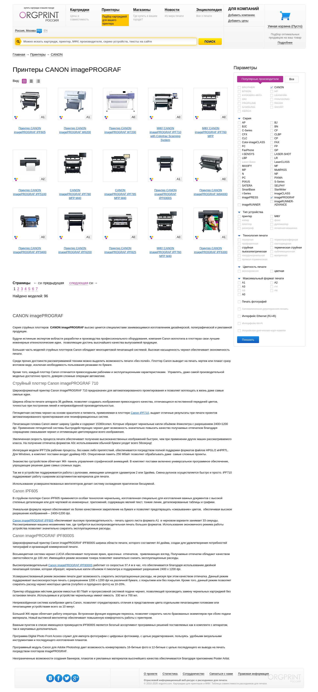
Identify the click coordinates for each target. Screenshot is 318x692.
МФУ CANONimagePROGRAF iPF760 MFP (211, 132)
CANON (56, 54)
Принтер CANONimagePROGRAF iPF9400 (29, 250)
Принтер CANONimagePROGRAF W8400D (210, 192)
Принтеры (110, 10)
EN (46, 30)
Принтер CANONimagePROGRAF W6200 (75, 130)
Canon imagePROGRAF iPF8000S (70, 565)
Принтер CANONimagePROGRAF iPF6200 (75, 250)
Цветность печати (254, 266)
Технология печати (255, 235)
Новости (172, 10)
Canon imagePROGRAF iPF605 (33, 520)
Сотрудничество (193, 673)
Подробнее (285, 42)
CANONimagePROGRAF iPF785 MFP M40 (120, 194)
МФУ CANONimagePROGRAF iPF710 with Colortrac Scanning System (165, 134)
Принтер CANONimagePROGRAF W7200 (120, 130)
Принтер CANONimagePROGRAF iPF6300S (165, 194)
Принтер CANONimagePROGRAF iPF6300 (210, 250)
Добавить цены (238, 20)
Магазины (142, 10)
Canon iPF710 (140, 412)
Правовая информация (253, 673)
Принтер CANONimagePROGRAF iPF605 (30, 130)
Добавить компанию (241, 15)
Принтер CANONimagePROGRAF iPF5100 (29, 192)
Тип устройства (253, 212)
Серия (247, 118)
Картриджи (79, 10)
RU (39, 30)
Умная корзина (285, 26)
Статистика (170, 673)
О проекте (150, 673)
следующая (78, 283)
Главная (19, 54)
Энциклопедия (209, 10)
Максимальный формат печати (263, 278)
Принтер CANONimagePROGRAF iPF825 (120, 250)
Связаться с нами (221, 673)
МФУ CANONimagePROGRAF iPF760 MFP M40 (165, 252)
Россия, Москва (25, 30)
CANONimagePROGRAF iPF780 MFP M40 (75, 194)
